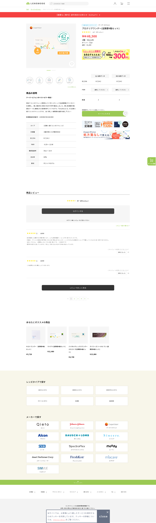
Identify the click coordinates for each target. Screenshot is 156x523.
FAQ (112, 492)
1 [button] (49, 70)
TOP (27, 9)
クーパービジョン (36, 9)
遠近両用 (111, 401)
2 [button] (54, 70)
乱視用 (77, 401)
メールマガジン (101, 492)
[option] (51, 43)
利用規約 (43, 492)
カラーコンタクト (42, 401)
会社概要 (32, 492)
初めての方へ (122, 492)
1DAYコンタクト (43, 390)
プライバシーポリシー (57, 492)
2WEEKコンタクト (77, 390)
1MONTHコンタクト (111, 390)
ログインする (78, 211)
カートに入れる (102, 114)
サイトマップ (73, 492)
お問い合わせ (87, 492)
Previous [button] (25, 42)
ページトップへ (78, 482)
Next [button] (77, 42)
